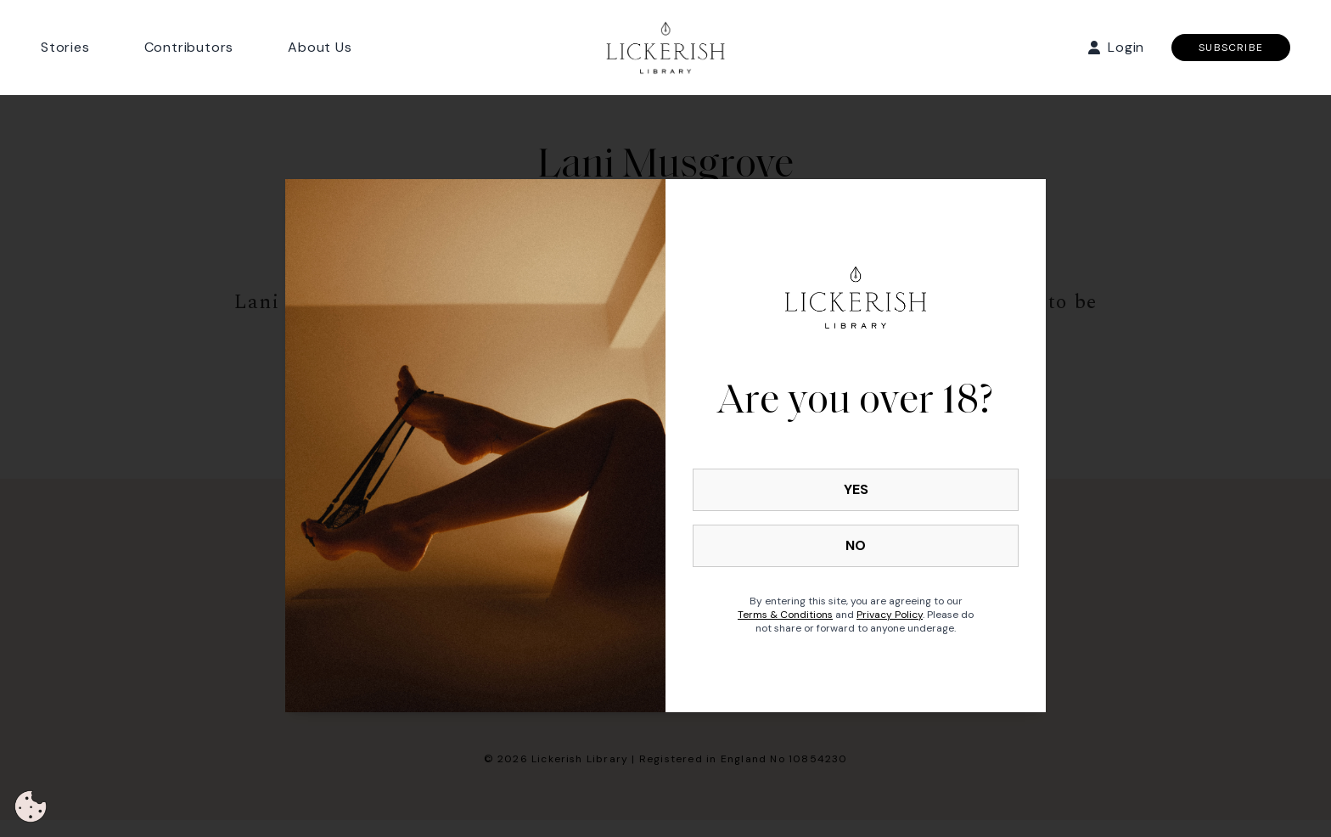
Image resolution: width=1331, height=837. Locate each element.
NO (855, 545)
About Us (319, 47)
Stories (65, 47)
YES (856, 489)
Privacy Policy (889, 614)
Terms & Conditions (785, 614)
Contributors (189, 47)
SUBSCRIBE (1231, 47)
